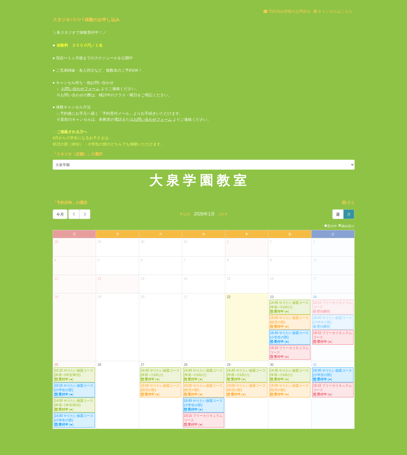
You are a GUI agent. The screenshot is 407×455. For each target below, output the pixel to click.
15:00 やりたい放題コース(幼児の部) (290, 322)
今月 (60, 214)
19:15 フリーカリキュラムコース (290, 352)
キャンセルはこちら (333, 11)
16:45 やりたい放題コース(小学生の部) (290, 337)
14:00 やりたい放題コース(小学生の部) (74, 420)
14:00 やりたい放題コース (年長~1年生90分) (74, 405)
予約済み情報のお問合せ (287, 11)
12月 (185, 214)
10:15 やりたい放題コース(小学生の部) (74, 390)
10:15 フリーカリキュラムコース (333, 307)
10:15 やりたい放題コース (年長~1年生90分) (74, 375)
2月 (223, 214)
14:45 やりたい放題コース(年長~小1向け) (290, 307)
